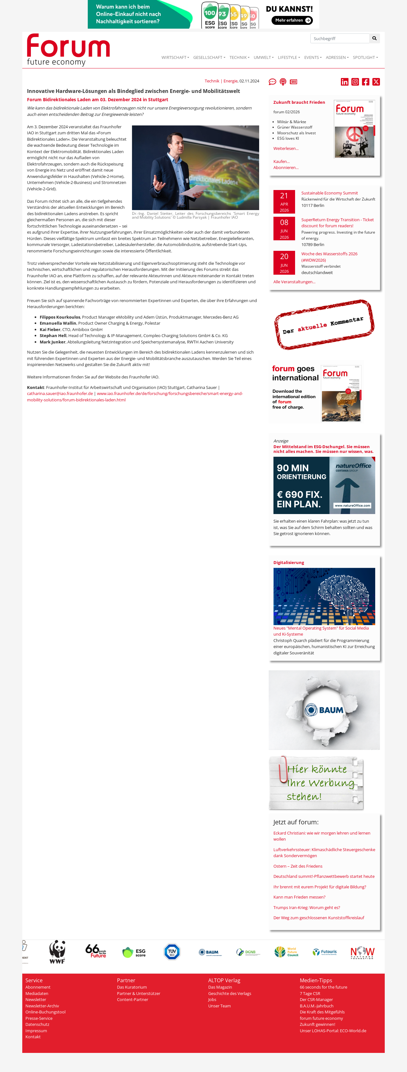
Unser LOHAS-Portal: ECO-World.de (333, 1030)
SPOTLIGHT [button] (364, 57)
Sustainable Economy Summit (329, 193)
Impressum (36, 1030)
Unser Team (219, 1006)
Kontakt (33, 1037)
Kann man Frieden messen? (299, 897)
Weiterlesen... (286, 148)
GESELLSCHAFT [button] (207, 57)
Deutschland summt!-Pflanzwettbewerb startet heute (324, 876)
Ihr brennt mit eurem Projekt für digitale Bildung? (319, 887)
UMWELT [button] (262, 57)
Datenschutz (37, 1024)
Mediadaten (36, 993)
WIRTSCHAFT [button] (174, 57)
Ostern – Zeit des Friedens (297, 866)
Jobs (212, 999)
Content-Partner (132, 999)
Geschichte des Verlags (229, 993)
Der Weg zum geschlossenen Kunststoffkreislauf (318, 917)
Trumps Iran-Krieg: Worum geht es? (306, 907)
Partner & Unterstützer (138, 993)
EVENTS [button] (311, 57)
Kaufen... (281, 161)
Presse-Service (38, 1018)
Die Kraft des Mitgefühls (322, 1012)
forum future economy (321, 1018)
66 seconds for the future (323, 987)
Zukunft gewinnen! (317, 1024)
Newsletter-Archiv (42, 1006)
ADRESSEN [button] (336, 57)
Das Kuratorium (132, 987)
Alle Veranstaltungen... (294, 282)
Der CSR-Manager (316, 999)
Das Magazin (220, 987)
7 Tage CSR (310, 993)
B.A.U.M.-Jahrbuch (317, 1006)
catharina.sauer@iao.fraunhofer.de (60, 393)
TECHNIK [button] (238, 57)
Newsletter (35, 999)
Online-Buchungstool (45, 1012)
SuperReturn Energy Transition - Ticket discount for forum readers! (337, 223)
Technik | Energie (221, 81)
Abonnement (38, 987)
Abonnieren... (286, 167)
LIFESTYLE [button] (287, 57)
